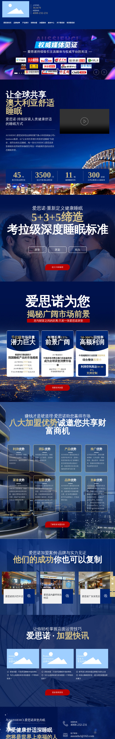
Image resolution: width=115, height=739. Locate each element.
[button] (16, 73)
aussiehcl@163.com (82, 736)
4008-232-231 (40, 13)
